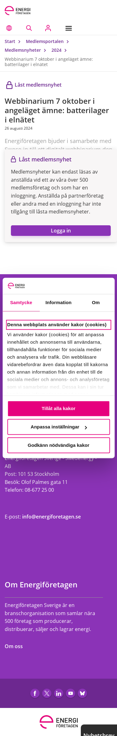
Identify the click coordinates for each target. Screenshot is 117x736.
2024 (60, 50)
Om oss (17, 646)
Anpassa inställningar (59, 427)
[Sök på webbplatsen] (29, 28)
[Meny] (70, 28)
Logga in (61, 230)
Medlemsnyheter (27, 50)
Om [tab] (96, 302)
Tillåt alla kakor (58, 408)
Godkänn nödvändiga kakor (59, 445)
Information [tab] (59, 302)
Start (14, 41)
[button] (9, 28)
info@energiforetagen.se (51, 516)
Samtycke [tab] (21, 302)
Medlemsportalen (49, 41)
